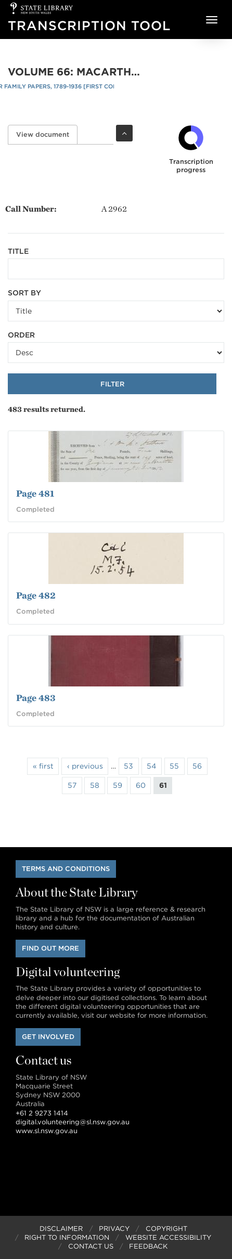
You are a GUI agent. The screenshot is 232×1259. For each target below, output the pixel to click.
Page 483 (36, 697)
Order (21, 335)
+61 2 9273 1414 (42, 1113)
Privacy (114, 1228)
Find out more (50, 948)
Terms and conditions (66, 869)
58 (94, 785)
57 (72, 785)
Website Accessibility (168, 1237)
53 (128, 766)
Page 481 (35, 493)
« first (43, 766)
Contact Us (90, 1246)
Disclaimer (61, 1228)
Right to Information (66, 1237)
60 (141, 785)
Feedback (148, 1246)
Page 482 (36, 595)
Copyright (166, 1228)
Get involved (48, 1037)
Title (18, 251)
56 (197, 766)
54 (151, 766)
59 (117, 785)
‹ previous (85, 766)
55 (174, 766)
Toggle (124, 133)
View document (47, 134)
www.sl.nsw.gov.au (47, 1131)
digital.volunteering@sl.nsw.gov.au (73, 1122)
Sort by (24, 293)
